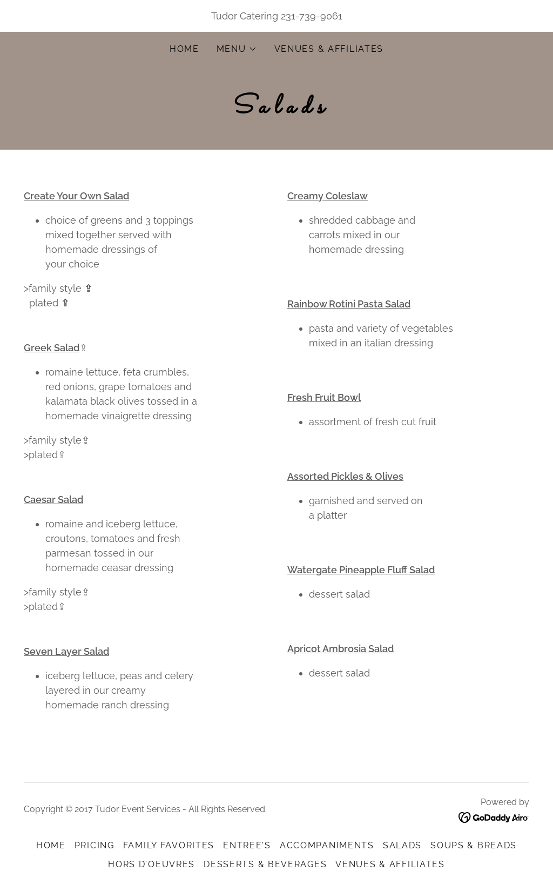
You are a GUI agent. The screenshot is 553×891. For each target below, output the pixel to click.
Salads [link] (402, 845)
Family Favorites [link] (168, 845)
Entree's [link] (247, 845)
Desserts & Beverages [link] (265, 864)
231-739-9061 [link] (311, 16)
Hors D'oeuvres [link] (151, 864)
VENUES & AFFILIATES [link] (329, 49)
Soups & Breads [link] (473, 845)
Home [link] (184, 49)
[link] (493, 817)
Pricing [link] (94, 845)
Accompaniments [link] (327, 845)
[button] (237, 49)
